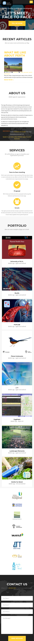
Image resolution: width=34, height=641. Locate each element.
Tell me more (17, 23)
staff (22, 72)
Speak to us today (17, 138)
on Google (20, 132)
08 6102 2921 (12, 588)
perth (30, 72)
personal (15, 72)
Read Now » (9, 80)
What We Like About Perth (15, 54)
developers (7, 74)
